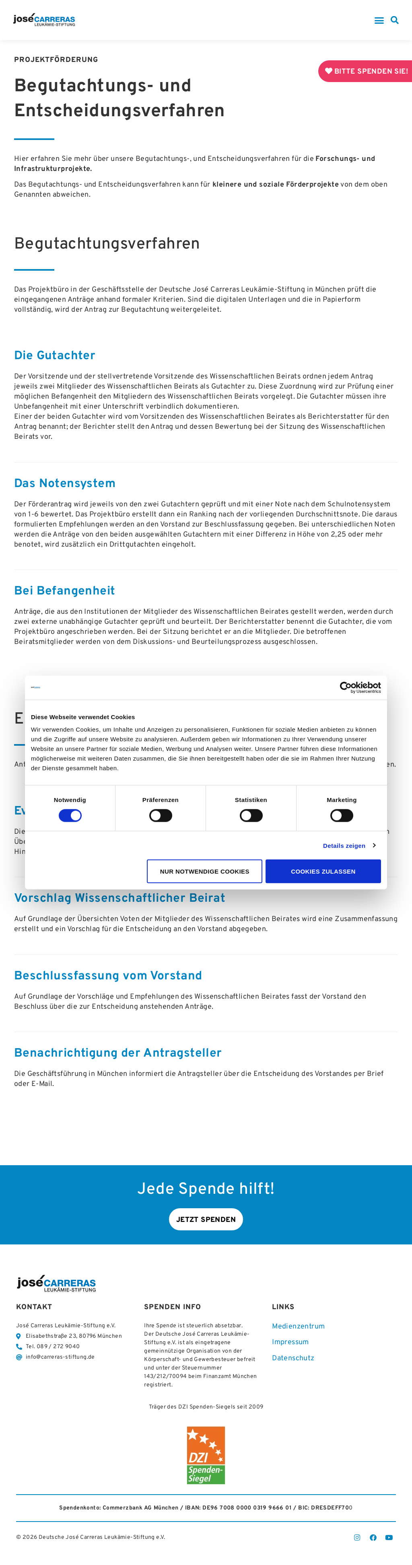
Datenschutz (293, 1358)
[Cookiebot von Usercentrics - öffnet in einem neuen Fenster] (346, 687)
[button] (379, 20)
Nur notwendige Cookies (204, 871)
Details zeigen (344, 845)
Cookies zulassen (323, 871)
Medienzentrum (298, 1327)
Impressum (290, 1342)
